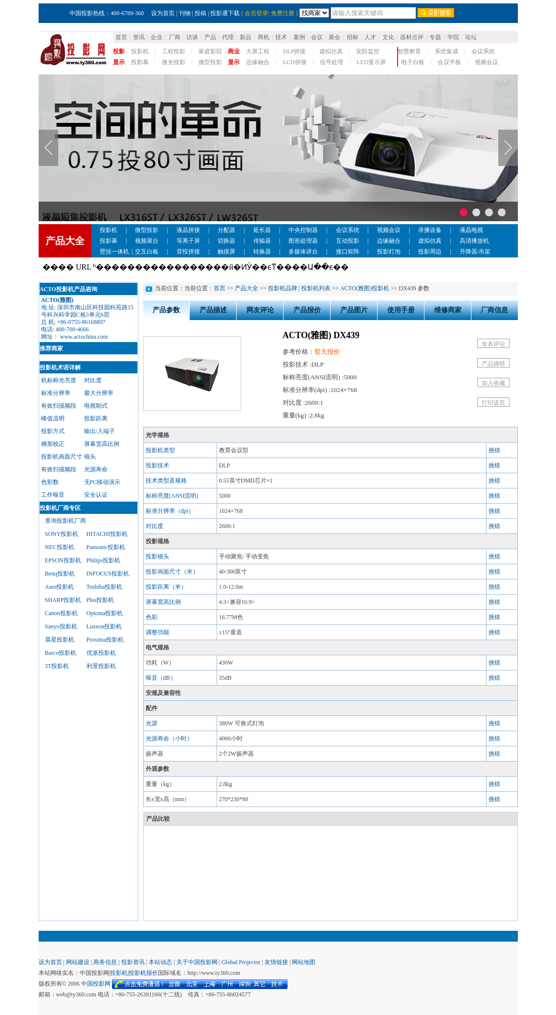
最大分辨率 (98, 393)
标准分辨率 (55, 393)
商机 (263, 37)
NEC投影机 (59, 547)
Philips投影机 (103, 560)
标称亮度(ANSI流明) (172, 495)
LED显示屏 (371, 62)
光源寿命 (96, 469)
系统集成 (446, 51)
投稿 (200, 13)
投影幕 (140, 62)
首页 (121, 37)
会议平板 (449, 62)
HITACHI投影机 (107, 534)
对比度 (93, 380)
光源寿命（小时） (169, 738)
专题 (435, 37)
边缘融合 (257, 62)
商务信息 (105, 962)
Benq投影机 (60, 573)
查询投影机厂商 (65, 520)
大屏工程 (257, 51)
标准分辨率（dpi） (170, 511)
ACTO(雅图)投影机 (364, 288)
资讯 (139, 37)
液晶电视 (471, 230)
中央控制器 (303, 230)
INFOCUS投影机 (108, 573)
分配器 (226, 230)
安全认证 (96, 494)
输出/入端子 (99, 431)
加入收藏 (493, 383)
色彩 (151, 617)
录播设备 (430, 230)
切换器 (226, 240)
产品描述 (213, 310)
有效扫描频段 (58, 405)
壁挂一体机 (114, 251)
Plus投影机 (100, 600)
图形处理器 (303, 240)
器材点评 (411, 37)
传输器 (262, 240)
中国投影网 (96, 983)
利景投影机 (101, 666)
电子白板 (412, 62)
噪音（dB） (161, 677)
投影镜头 (157, 556)
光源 (151, 723)
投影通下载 (225, 13)
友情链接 (276, 962)
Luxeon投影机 (104, 626)
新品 (245, 37)
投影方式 (53, 431)
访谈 (192, 37)
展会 (334, 37)
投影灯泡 (388, 251)
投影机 (140, 51)
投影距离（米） (166, 586)
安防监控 (367, 51)
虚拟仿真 (331, 51)
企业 (156, 37)
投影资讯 (133, 962)
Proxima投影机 (105, 639)
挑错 (494, 450)
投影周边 (430, 251)
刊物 (185, 13)
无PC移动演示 (102, 482)
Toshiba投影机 (105, 586)
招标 (352, 37)
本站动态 (160, 962)
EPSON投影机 (63, 560)
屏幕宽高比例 (101, 443)
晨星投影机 (59, 639)
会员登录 (256, 13)
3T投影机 (57, 666)
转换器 (262, 251)
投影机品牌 (282, 288)
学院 (453, 37)
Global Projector (241, 962)
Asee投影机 (59, 586)
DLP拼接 (294, 51)
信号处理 (331, 62)
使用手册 (401, 310)
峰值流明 (53, 418)
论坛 (471, 37)
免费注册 (282, 13)
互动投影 (347, 240)
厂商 (174, 37)
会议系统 (483, 51)
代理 (228, 37)
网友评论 (260, 310)
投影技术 (157, 465)
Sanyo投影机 (61, 626)
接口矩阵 (347, 251)
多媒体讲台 (303, 251)
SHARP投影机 (63, 600)
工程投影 (173, 51)
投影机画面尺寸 (61, 456)
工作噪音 (53, 494)
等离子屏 (188, 240)
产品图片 (354, 310)
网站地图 (303, 962)
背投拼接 (188, 251)
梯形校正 (53, 443)
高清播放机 (474, 240)
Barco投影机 (61, 652)
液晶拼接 (188, 230)
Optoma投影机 (105, 613)
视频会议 (486, 62)
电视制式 (96, 405)
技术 (281, 37)
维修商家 (448, 310)
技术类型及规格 (166, 480)
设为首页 (163, 13)
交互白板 (146, 251)
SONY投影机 (62, 534)
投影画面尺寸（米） (172, 571)
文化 (388, 37)
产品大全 (246, 288)
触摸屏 (226, 251)
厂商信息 (494, 310)
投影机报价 (143, 972)
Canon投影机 (61, 613)
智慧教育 (409, 51)
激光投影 (173, 62)
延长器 (262, 230)
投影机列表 (316, 288)
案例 (299, 37)
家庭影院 (210, 51)
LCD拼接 (295, 62)
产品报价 (307, 310)
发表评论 (493, 344)
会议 (317, 37)
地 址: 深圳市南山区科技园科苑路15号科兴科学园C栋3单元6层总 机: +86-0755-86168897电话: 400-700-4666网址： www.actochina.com (87, 318)
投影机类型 (160, 450)
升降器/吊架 (475, 251)
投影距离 (96, 418)
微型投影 (210, 62)
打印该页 (493, 402)
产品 (210, 37)
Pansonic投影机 (106, 547)
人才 (370, 37)
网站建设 (77, 962)
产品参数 (166, 310)
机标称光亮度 (58, 380)
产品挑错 (493, 363)
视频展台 (146, 240)
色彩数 (50, 482)
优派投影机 (101, 652)
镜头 (90, 456)
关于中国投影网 (197, 962)
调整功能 (157, 632)
